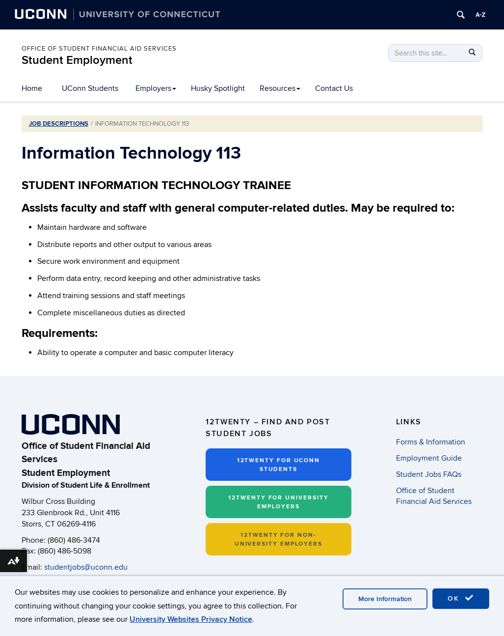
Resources (280, 88)
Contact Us (334, 88)
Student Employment (77, 60)
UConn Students (90, 88)
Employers (155, 88)
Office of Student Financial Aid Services (99, 49)
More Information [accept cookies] (385, 599)
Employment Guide (429, 458)
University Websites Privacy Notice (191, 619)
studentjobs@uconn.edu (86, 567)
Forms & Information (430, 442)
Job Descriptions (58, 124)
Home (32, 88)
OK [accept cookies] (461, 598)
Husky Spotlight (218, 88)
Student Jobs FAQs (428, 474)
